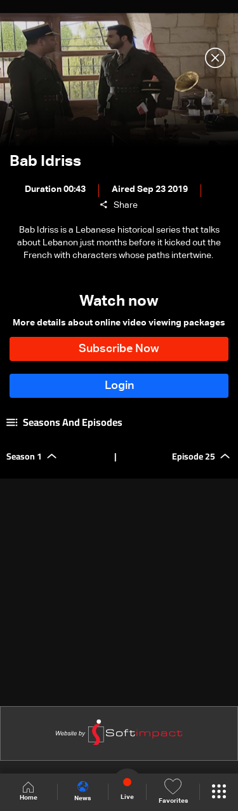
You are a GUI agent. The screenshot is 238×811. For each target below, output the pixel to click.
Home (28, 791)
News (82, 791)
